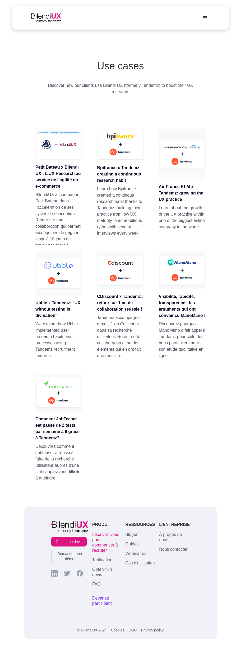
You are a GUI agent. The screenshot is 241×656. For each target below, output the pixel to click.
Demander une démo (69, 556)
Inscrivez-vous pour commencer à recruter (105, 542)
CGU (132, 630)
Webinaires (135, 553)
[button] (205, 18)
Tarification (102, 560)
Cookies (117, 630)
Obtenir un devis (68, 542)
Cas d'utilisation (140, 563)
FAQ (96, 584)
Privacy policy (152, 630)
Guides (132, 544)
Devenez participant (102, 601)
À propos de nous (170, 537)
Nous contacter (173, 549)
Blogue (131, 534)
